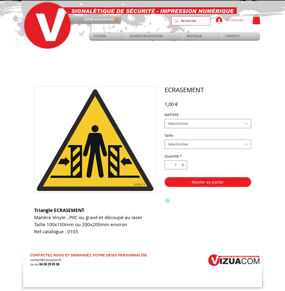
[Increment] (183, 165)
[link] (256, 19)
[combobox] (208, 123)
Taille (169, 135)
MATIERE (172, 114)
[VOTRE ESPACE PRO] (94, 19)
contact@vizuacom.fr (45, 260)
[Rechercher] (190, 21)
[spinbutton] (175, 165)
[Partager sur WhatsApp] (168, 201)
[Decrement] (168, 165)
